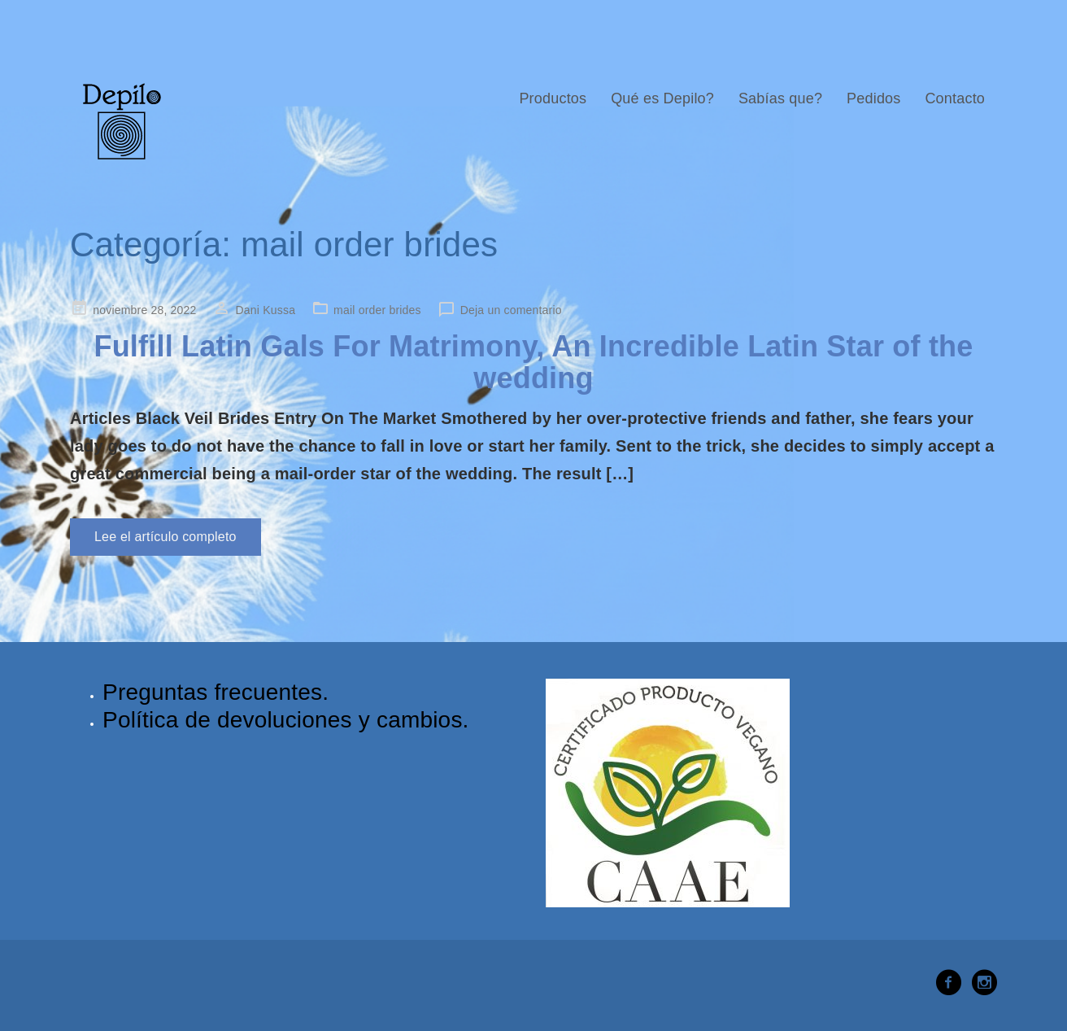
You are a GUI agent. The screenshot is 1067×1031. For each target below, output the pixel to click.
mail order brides (377, 310)
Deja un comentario (511, 310)
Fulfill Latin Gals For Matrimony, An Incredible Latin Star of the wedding (533, 362)
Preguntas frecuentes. (215, 692)
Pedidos (873, 98)
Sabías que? (780, 98)
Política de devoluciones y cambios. (285, 719)
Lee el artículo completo (165, 537)
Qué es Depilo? (662, 98)
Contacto (955, 98)
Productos (552, 98)
